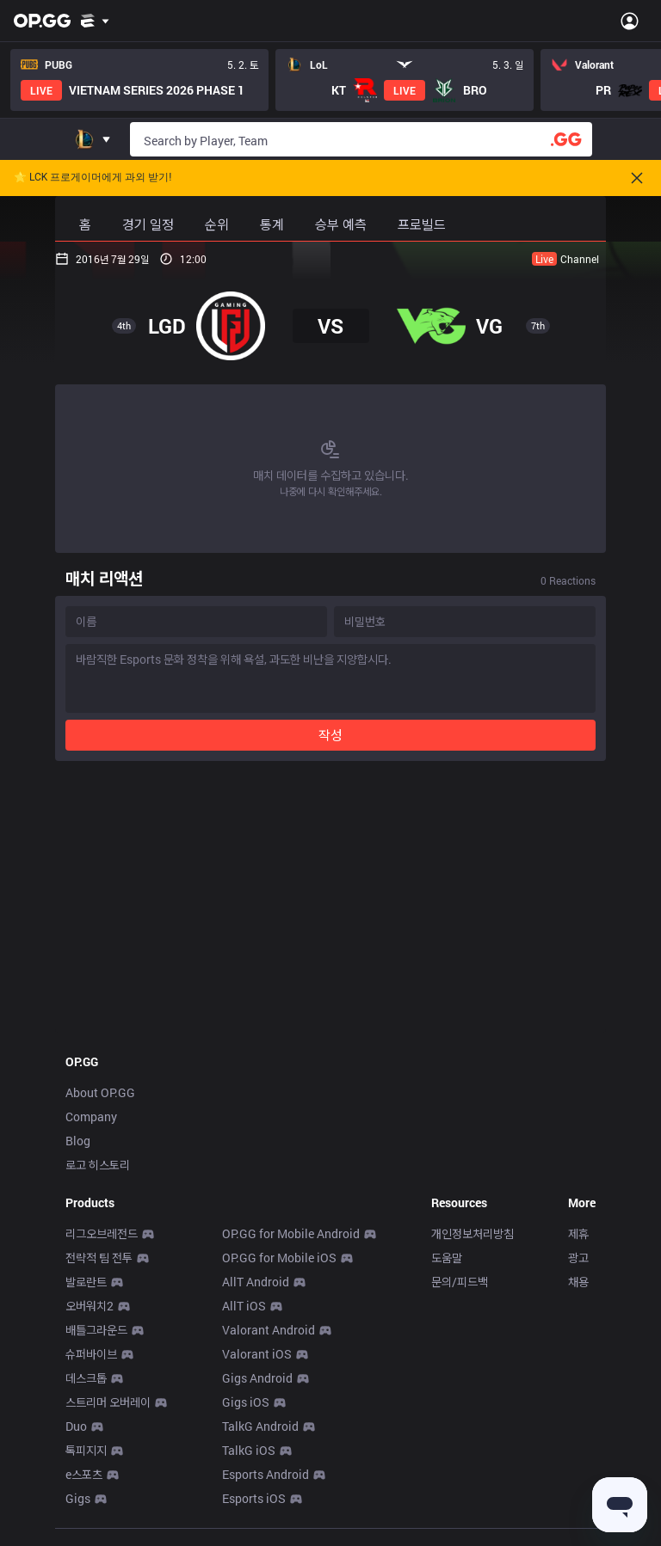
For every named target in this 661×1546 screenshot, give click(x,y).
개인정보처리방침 (472, 1233)
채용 (578, 1281)
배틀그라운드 (96, 1330)
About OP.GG (100, 1092)
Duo (76, 1426)
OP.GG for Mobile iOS (279, 1257)
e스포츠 (83, 1474)
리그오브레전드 (101, 1233)
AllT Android (255, 1281)
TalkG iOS (248, 1450)
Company (91, 1116)
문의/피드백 (459, 1281)
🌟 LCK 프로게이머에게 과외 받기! (92, 177)
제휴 (578, 1233)
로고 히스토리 (97, 1164)
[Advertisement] (330, 902)
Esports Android (265, 1474)
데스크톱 (86, 1378)
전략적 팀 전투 (99, 1257)
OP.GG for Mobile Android (291, 1233)
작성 (330, 735)
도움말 (446, 1257)
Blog (77, 1140)
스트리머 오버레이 (108, 1402)
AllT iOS (244, 1306)
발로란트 (86, 1281)
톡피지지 (86, 1450)
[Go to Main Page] (42, 21)
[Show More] (95, 20)
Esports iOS (254, 1498)
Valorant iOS (257, 1354)
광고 (578, 1257)
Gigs (77, 1498)
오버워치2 (89, 1306)
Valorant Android (268, 1330)
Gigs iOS (245, 1402)
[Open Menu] (629, 20)
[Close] (637, 178)
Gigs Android (257, 1378)
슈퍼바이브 (91, 1354)
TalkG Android (260, 1426)
